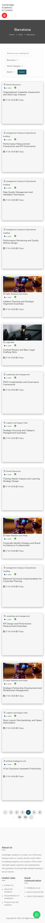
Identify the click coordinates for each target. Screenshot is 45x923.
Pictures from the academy (11, 903)
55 (19, 817)
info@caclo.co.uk (33, 888)
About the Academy (8, 890)
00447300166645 (35, 896)
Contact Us (8, 885)
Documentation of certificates (11, 897)
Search (22, 72)
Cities (20, 34)
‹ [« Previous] (5, 812)
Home (11, 34)
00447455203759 (35, 892)
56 (25, 817)
